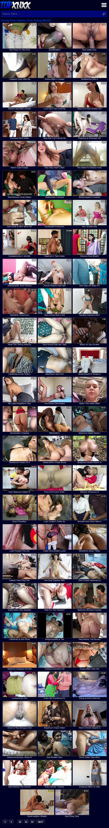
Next (40, 822)
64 (32, 822)
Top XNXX (15, 5)
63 (26, 822)
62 (20, 822)
